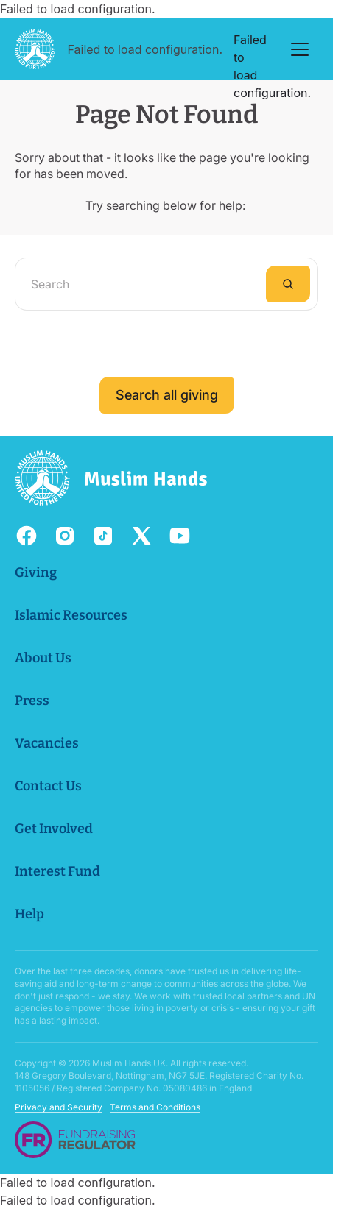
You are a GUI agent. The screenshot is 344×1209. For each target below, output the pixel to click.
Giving (36, 572)
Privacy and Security (58, 1107)
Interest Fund (57, 871)
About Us (43, 658)
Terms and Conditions (155, 1107)
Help (29, 914)
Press (32, 700)
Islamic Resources (71, 615)
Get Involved (54, 828)
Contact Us (48, 786)
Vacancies (47, 743)
